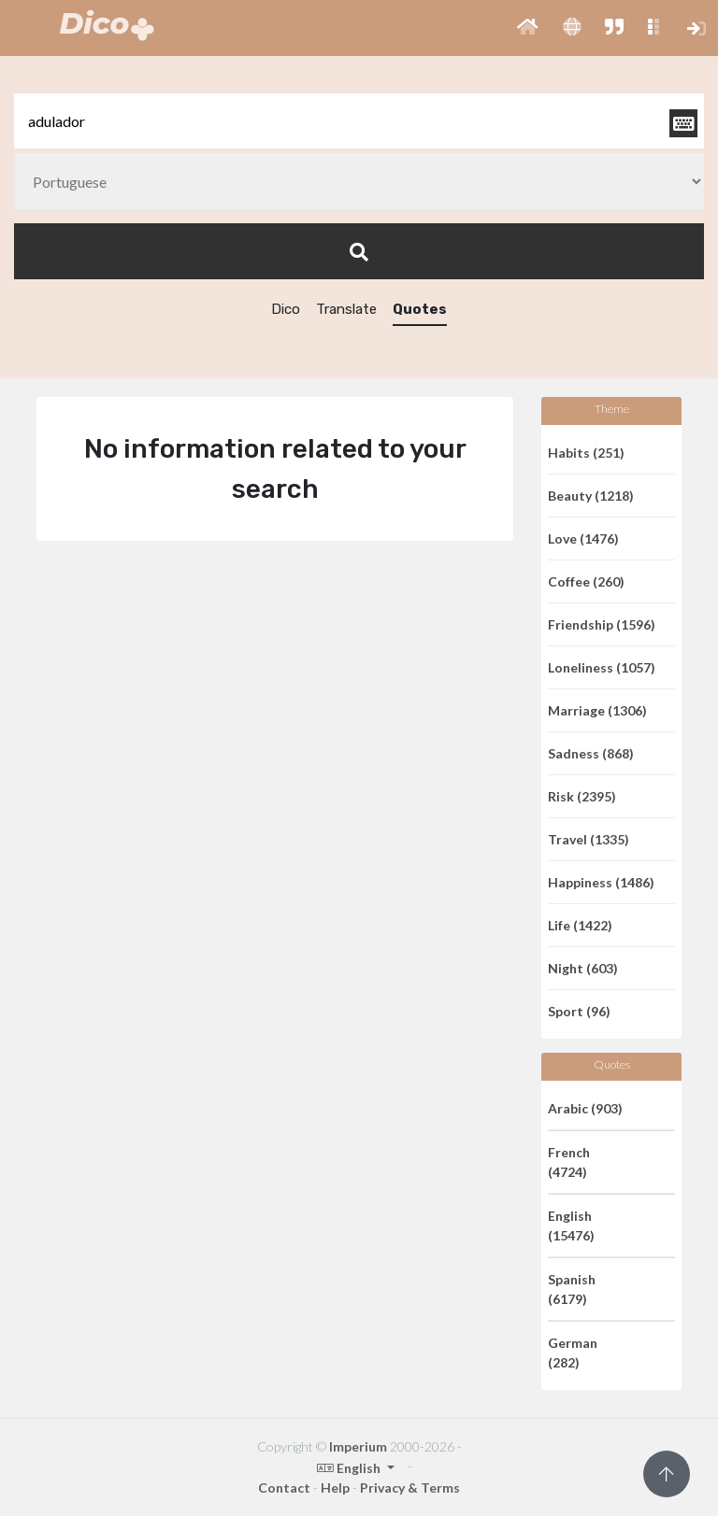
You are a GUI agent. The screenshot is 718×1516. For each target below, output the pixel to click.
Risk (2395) (582, 796)
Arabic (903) (585, 1108)
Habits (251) (586, 452)
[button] (528, 28)
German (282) (572, 1352)
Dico (285, 309)
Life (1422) (580, 925)
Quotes (420, 309)
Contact (284, 1487)
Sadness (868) (591, 753)
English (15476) (571, 1225)
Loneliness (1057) (601, 667)
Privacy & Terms (410, 1487)
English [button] (350, 1468)
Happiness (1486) (601, 882)
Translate (346, 309)
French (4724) (569, 1162)
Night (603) (583, 968)
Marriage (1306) (597, 710)
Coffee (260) (586, 581)
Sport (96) (579, 1011)
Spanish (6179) (572, 1289)
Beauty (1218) (591, 495)
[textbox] (359, 121)
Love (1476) (583, 538)
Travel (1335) (588, 839)
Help (335, 1487)
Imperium (358, 1446)
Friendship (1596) (601, 624)
